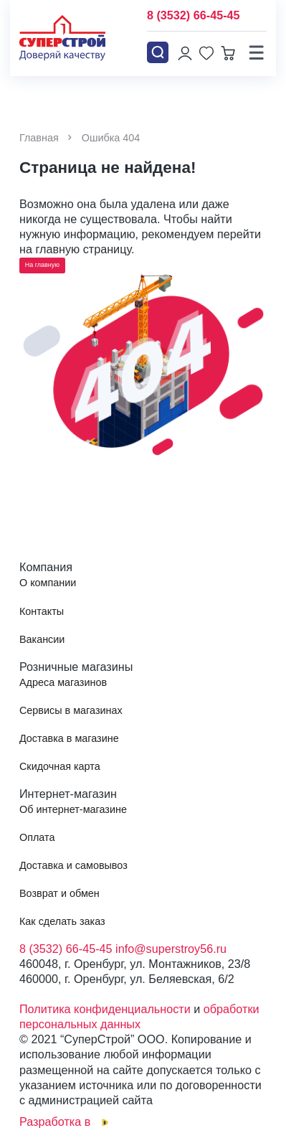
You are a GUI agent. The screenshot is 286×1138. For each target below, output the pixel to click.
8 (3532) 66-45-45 (193, 15)
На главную (42, 264)
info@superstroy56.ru (171, 948)
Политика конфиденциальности (105, 1008)
